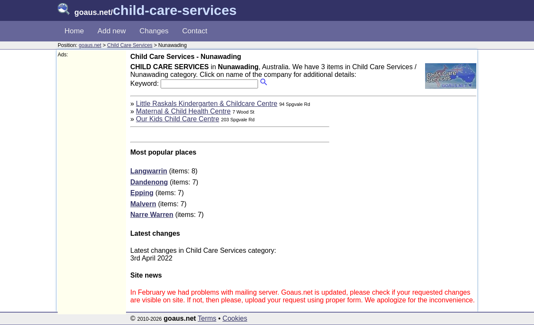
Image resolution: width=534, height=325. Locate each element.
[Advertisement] (92, 186)
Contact (195, 31)
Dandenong (149, 182)
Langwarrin (148, 171)
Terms (207, 318)
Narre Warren (151, 214)
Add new (111, 31)
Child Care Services (130, 45)
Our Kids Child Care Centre (177, 119)
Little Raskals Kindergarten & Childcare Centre (206, 103)
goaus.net (90, 45)
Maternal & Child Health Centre (183, 111)
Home (74, 31)
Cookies (235, 318)
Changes (154, 31)
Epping (141, 192)
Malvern (143, 204)
